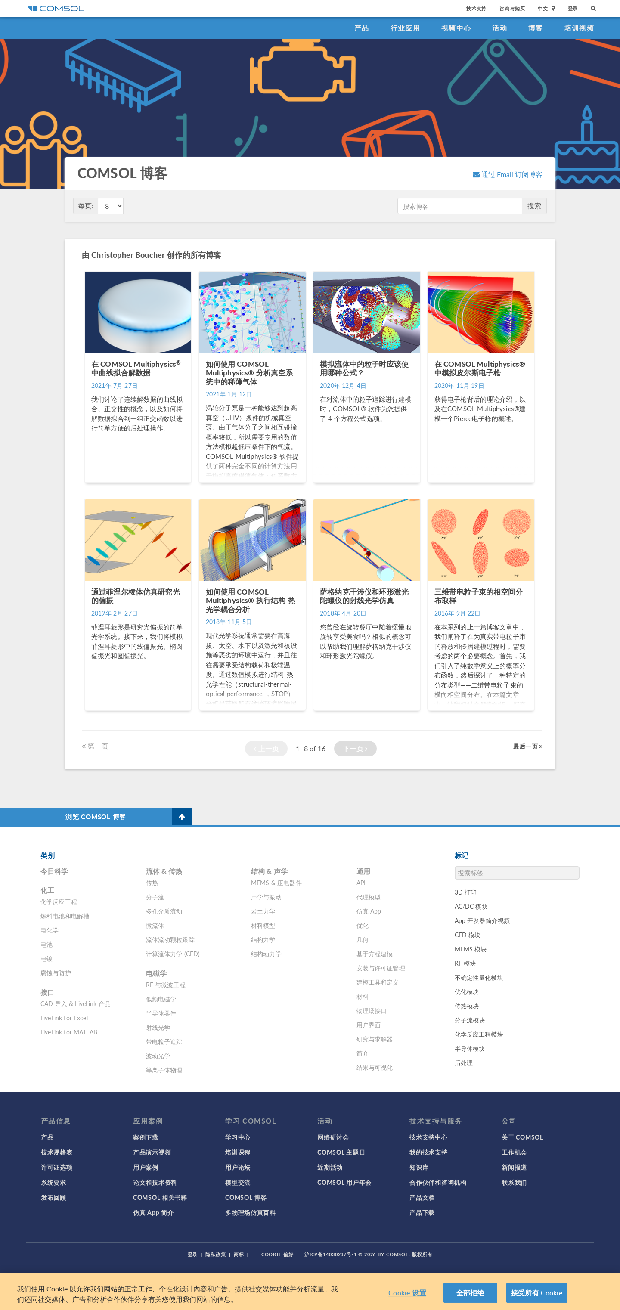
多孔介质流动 (164, 911)
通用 (363, 871)
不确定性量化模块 (479, 977)
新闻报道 (514, 1167)
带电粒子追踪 (164, 1041)
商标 (239, 1254)
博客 (535, 28)
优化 (362, 925)
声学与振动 (266, 896)
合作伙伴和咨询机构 (437, 1182)
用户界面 (368, 1024)
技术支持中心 (428, 1137)
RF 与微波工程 (166, 984)
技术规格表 (57, 1152)
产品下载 (422, 1212)
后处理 (464, 1062)
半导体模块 (470, 1048)
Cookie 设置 (407, 1293)
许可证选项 (57, 1167)
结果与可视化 (374, 1067)
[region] (310, 1291)
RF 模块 (465, 963)
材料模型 (263, 925)
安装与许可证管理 (380, 967)
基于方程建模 (374, 953)
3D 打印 (466, 892)
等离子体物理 (164, 1069)
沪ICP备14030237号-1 (330, 1254)
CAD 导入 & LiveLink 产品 (75, 1003)
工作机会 (514, 1152)
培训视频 (579, 28)
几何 (362, 939)
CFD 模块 (468, 934)
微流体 (155, 925)
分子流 (155, 896)
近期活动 (330, 1167)
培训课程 (238, 1152)
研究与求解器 (374, 1038)
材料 (362, 996)
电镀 (46, 958)
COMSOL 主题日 (341, 1152)
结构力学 (263, 939)
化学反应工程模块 (479, 1034)
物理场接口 (371, 1010)
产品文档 (422, 1197)
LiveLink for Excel (64, 1017)
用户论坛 (238, 1167)
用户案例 (145, 1167)
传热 (152, 882)
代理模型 (368, 896)
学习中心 (238, 1137)
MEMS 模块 (471, 949)
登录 (573, 8)
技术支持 (476, 8)
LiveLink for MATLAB (68, 1032)
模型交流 (238, 1182)
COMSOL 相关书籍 (160, 1197)
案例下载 (145, 1137)
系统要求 (53, 1182)
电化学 (49, 930)
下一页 (355, 748)
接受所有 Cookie (537, 1293)
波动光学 (158, 1055)
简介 (362, 1053)
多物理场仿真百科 (250, 1212)
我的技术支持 (428, 1152)
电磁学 (156, 973)
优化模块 (467, 991)
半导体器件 (161, 1013)
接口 (47, 992)
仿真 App (368, 911)
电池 (46, 944)
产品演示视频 (152, 1152)
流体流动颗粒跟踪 (170, 939)
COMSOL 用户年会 (344, 1182)
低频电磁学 (161, 998)
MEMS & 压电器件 (276, 882)
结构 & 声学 (269, 871)
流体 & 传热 (164, 871)
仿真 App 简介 (153, 1212)
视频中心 (456, 28)
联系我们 (514, 1182)
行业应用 (405, 28)
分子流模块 (470, 1020)
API (361, 882)
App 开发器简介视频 (482, 920)
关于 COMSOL (522, 1137)
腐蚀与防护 (55, 972)
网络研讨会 (333, 1137)
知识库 (418, 1167)
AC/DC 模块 (471, 906)
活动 (499, 28)
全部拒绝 (470, 1293)
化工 (47, 890)
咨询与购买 (512, 8)
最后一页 (527, 746)
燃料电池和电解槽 (64, 915)
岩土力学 (263, 911)
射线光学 (158, 1027)
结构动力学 (266, 953)
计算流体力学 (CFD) (173, 953)
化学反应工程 (58, 901)
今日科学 (54, 871)
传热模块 (467, 1005)
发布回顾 (53, 1197)
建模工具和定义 (377, 982)
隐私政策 (215, 1254)
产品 (361, 28)
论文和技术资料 (155, 1182)
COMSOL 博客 (246, 1197)
